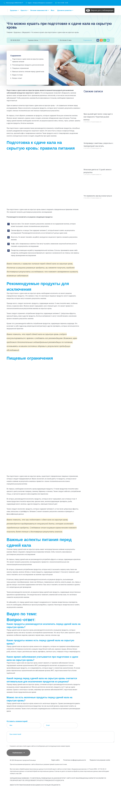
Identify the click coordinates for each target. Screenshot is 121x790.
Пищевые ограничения (20, 68)
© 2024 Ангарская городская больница (23, 760)
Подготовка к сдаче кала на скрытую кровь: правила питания (28, 60)
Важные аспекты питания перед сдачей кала (28, 71)
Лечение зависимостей (38, 10)
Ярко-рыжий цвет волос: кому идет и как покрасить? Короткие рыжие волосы (98, 117)
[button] (98, 40)
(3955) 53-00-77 (18, 3)
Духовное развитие (64, 10)
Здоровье (13, 10)
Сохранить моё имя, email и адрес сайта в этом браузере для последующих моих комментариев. (40, 746)
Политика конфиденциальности (74, 760)
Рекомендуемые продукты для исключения (28, 65)
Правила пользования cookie (100, 760)
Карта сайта (55, 760)
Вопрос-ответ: (17, 78)
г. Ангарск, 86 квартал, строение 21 (42, 3)
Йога (52, 10)
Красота (24, 10)
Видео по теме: (17, 75)
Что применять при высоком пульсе (98, 196)
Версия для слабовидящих (99, 10)
